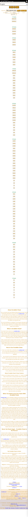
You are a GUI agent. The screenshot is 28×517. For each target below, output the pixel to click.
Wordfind (17, 508)
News (27, 508)
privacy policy (14, 485)
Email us (14, 482)
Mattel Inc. (17, 495)
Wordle (6, 1)
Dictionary (9, 1)
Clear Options (23, 10)
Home (4, 1)
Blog (1, 1)
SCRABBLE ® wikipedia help (14, 484)
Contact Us (14, 487)
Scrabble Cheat (22, 508)
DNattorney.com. (14, 503)
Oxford (12, 1)
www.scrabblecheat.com (21, 505)
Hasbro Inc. (18, 493)
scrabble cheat (21, 313)
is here (20, 486)
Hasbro (19, 498)
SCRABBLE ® (3, 491)
